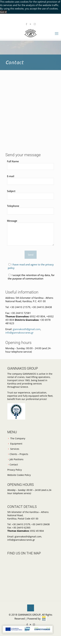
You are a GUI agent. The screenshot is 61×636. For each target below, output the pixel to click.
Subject (30, 194)
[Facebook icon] (26, 24)
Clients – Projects (19, 454)
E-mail (30, 180)
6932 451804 (37, 316)
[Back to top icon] (30, 607)
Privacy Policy (14, 469)
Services (14, 448)
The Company (17, 438)
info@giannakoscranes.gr (19, 332)
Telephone (30, 209)
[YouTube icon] (30, 24)
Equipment (16, 443)
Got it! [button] (3, 12)
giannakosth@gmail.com (26, 329)
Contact (14, 464)
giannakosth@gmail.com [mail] (32, 19)
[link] (44, 618)
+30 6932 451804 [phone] (31, 16)
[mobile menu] (56, 33)
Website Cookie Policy (19, 475)
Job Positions (16, 459)
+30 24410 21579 (20, 307)
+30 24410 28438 (41, 307)
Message (30, 232)
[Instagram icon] (35, 24)
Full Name (30, 165)
